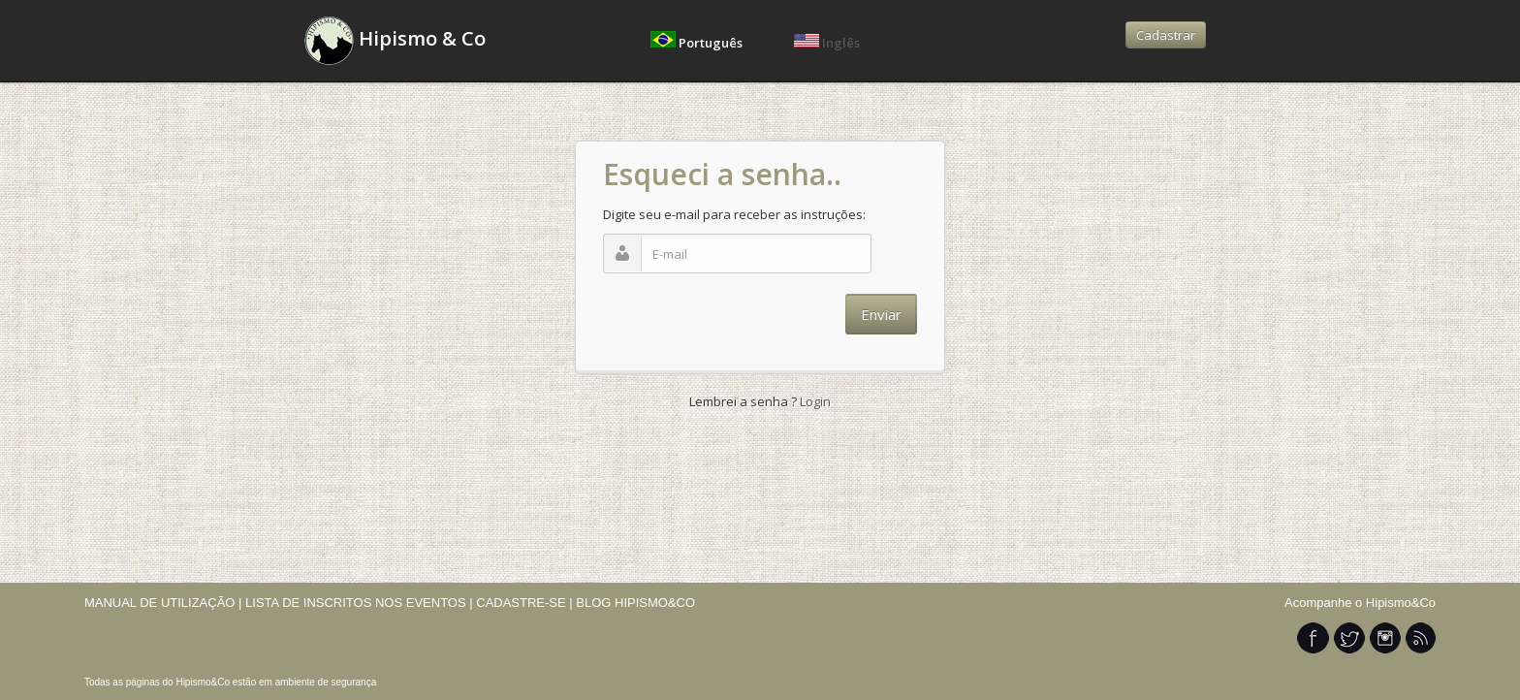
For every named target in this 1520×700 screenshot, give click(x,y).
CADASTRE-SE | (526, 602)
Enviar (881, 314)
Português (697, 42)
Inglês (827, 42)
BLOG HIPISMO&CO (635, 602)
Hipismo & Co (395, 40)
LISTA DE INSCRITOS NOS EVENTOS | (359, 602)
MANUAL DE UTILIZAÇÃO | (163, 602)
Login (814, 401)
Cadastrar (1165, 35)
